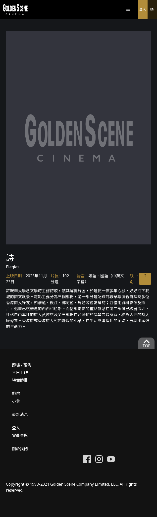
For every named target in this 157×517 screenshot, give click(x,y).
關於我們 (20, 449)
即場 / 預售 (21, 365)
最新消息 (20, 414)
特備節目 (20, 380)
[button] (128, 9)
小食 (16, 401)
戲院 (16, 393)
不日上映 (20, 372)
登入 (142, 9)
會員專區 (20, 435)
